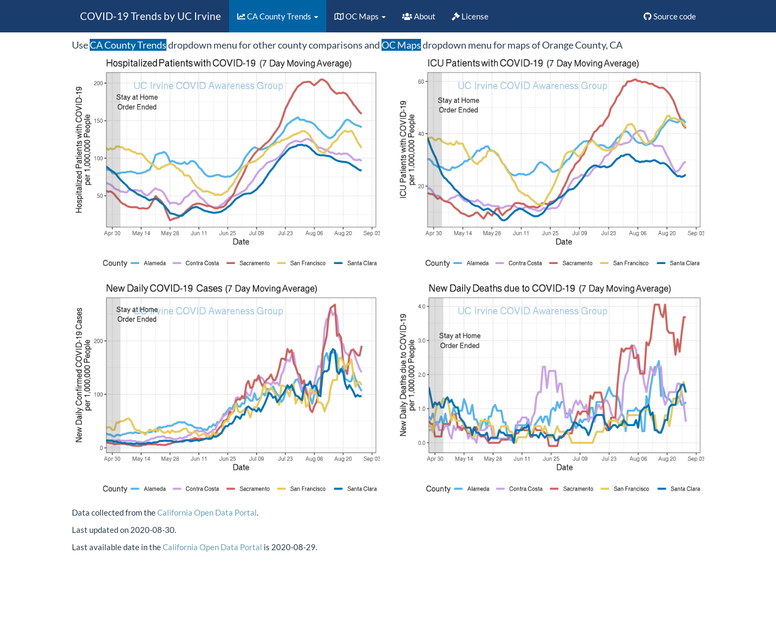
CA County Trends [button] (277, 16)
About (419, 16)
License (470, 16)
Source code (670, 16)
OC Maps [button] (360, 16)
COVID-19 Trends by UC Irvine (150, 16)
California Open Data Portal (207, 512)
